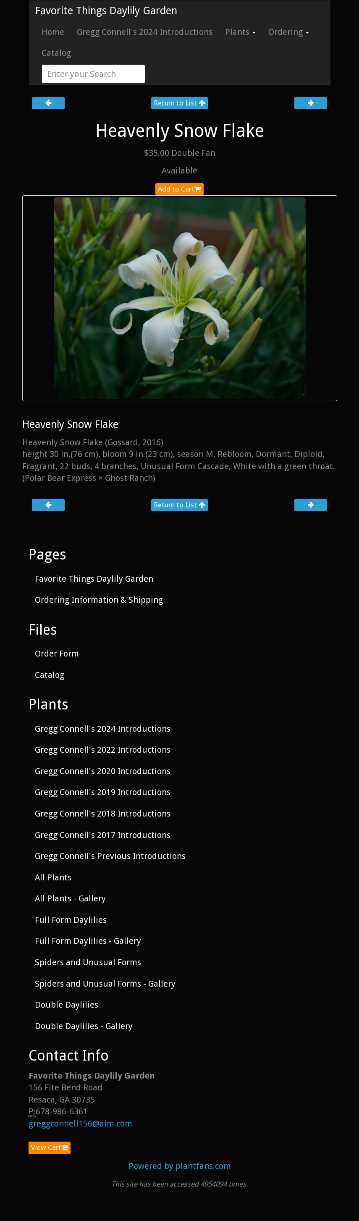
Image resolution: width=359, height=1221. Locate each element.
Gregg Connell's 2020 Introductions (102, 771)
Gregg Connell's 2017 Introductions (102, 835)
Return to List (179, 103)
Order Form (57, 654)
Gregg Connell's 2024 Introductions (144, 32)
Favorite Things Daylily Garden (106, 11)
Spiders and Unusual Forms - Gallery (105, 984)
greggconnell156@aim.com (80, 1124)
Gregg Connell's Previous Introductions (110, 856)
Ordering (288, 32)
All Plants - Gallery (70, 898)
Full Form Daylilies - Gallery (88, 941)
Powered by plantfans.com (179, 1166)
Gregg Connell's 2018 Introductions (102, 814)
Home (53, 32)
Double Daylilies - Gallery (84, 1026)
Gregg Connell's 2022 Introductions (102, 750)
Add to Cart (179, 189)
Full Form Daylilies (71, 920)
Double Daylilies (66, 1005)
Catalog (56, 53)
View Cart (49, 1147)
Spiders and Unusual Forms (88, 962)
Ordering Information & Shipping (99, 600)
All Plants (53, 877)
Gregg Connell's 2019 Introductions (102, 792)
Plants (240, 32)
